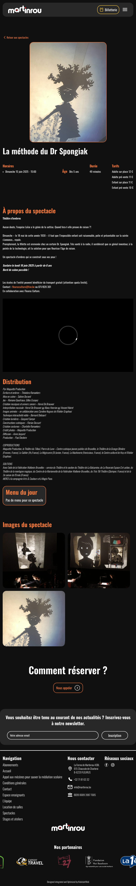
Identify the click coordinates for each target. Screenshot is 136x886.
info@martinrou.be (82, 787)
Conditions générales (14, 782)
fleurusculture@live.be (23, 287)
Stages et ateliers (13, 818)
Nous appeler (68, 688)
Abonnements (10, 764)
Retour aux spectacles (15, 37)
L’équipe (7, 800)
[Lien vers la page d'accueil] (24, 10)
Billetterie (108, 9)
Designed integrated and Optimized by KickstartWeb (68, 882)
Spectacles (9, 812)
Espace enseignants (14, 794)
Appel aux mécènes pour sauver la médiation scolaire (32, 776)
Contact (7, 788)
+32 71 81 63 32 (81, 779)
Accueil (7, 770)
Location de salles (13, 806)
